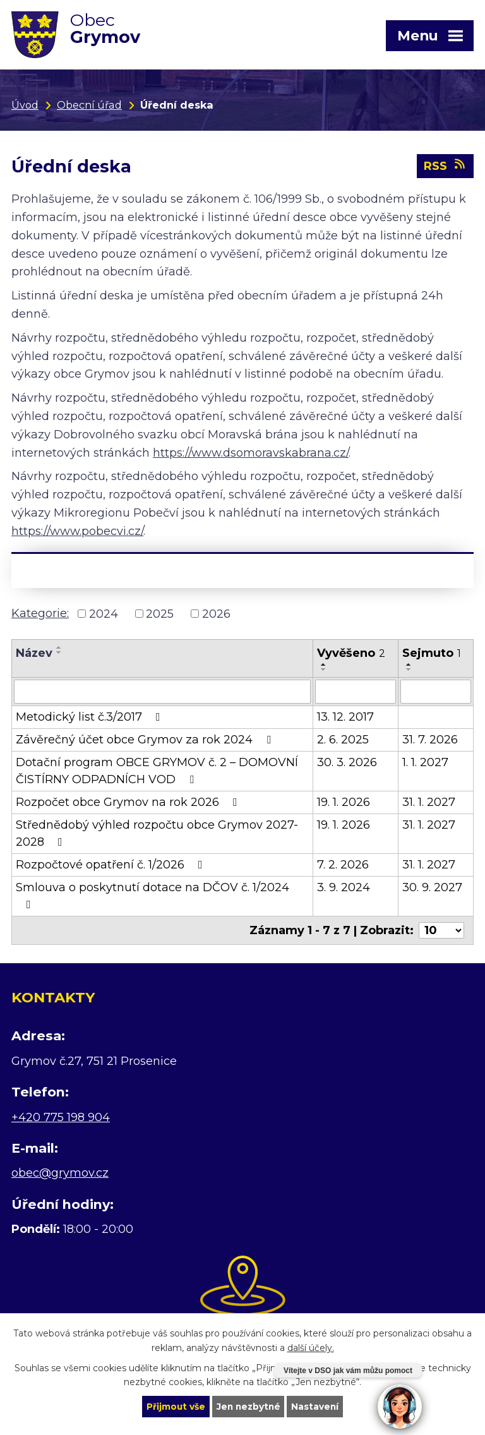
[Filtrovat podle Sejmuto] (435, 693)
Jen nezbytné (248, 1406)
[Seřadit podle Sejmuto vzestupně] (409, 666)
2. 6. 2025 (343, 741)
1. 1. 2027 (425, 764)
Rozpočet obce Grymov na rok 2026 (129, 804)
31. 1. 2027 (428, 804)
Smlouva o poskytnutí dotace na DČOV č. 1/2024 (152, 897)
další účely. (310, 1347)
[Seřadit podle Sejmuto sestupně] (409, 671)
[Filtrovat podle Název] (162, 693)
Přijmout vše (174, 1406)
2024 (103, 615)
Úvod (25, 105)
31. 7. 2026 (430, 741)
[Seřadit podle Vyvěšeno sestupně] (324, 671)
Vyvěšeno (351, 655)
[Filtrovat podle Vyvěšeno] (355, 693)
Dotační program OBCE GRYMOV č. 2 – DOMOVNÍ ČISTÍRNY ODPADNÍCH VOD (157, 772)
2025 (160, 615)
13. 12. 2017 (345, 719)
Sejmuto (431, 655)
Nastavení (317, 1406)
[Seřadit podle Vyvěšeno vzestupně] (324, 666)
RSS (445, 167)
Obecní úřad (89, 105)
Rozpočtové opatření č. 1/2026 (112, 867)
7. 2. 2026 (343, 867)
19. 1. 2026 (343, 804)
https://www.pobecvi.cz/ (77, 532)
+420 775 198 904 (60, 1119)
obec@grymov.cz (60, 1175)
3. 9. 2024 (343, 889)
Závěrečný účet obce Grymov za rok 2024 (146, 741)
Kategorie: (40, 614)
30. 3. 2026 (347, 764)
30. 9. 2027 (432, 889)
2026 (216, 615)
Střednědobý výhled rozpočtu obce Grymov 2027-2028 (157, 835)
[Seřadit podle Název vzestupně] (59, 649)
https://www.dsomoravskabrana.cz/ (251, 454)
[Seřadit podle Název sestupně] (59, 654)
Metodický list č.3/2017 (90, 719)
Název (34, 655)
